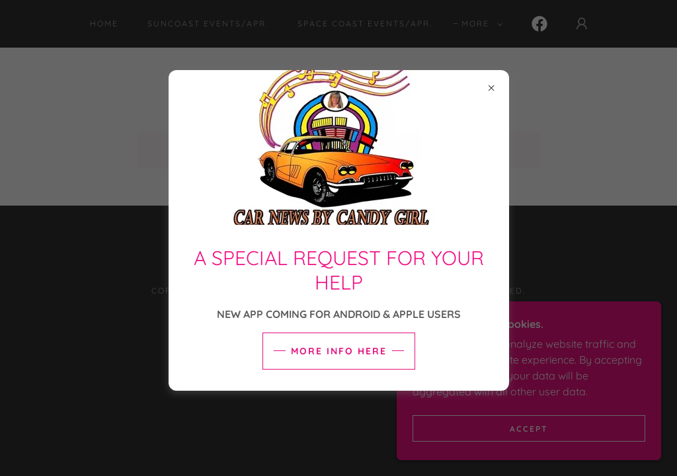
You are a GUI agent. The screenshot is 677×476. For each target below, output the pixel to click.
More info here (339, 351)
